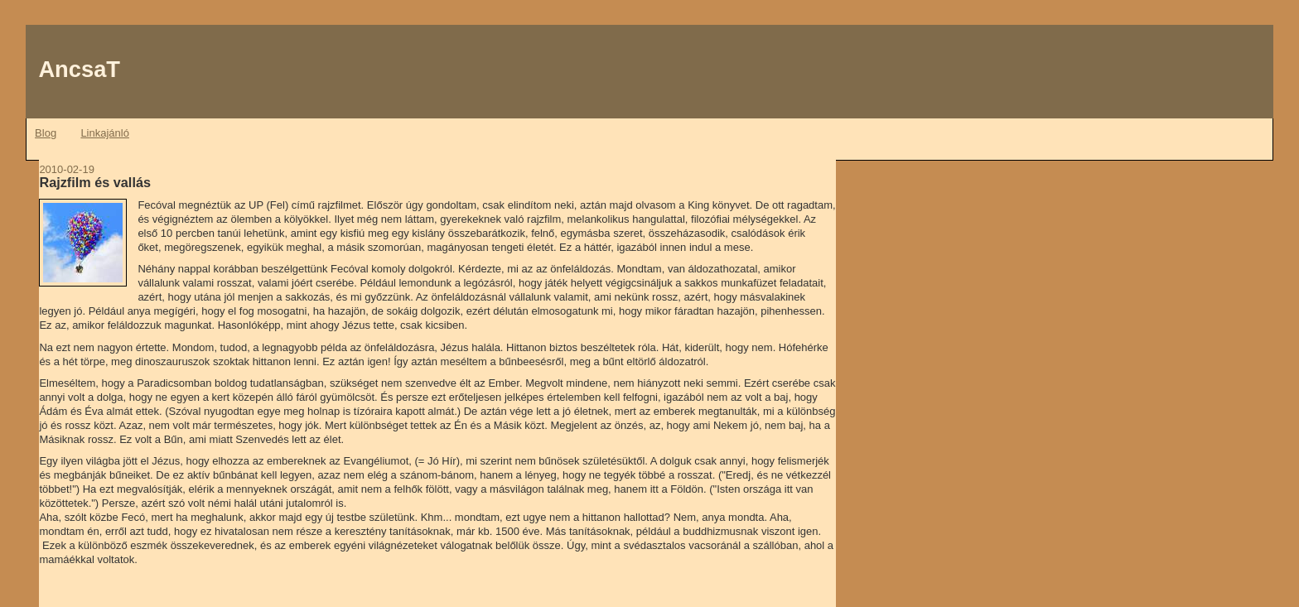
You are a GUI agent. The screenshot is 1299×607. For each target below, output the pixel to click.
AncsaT (79, 69)
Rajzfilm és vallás (95, 182)
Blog (45, 133)
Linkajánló (104, 133)
